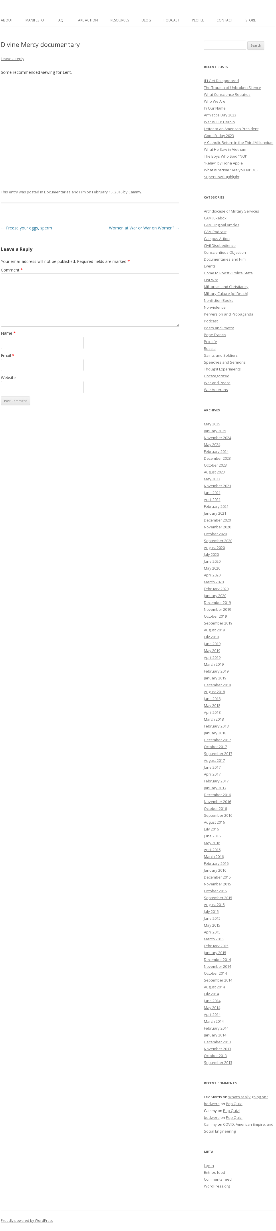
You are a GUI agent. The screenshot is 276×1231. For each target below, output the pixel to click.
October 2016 (215, 808)
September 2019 (218, 623)
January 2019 (215, 678)
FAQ (60, 20)
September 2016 (218, 815)
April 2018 (212, 712)
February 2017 (216, 781)
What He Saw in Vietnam (225, 149)
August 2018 (214, 691)
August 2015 (214, 904)
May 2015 (212, 925)
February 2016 (216, 863)
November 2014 (217, 966)
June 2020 (212, 561)
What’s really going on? (248, 1096)
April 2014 (212, 1014)
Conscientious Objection (225, 252)
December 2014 (217, 959)
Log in (209, 1165)
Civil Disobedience (220, 245)
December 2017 (217, 739)
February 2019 (216, 671)
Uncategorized (216, 375)
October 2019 (215, 616)
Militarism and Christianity (226, 286)
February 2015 (216, 945)
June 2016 (212, 835)
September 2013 (218, 1062)
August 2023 (214, 472)
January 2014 (215, 1035)
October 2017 (215, 746)
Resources (119, 20)
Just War (211, 279)
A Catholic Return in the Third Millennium (238, 142)
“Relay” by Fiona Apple (223, 163)
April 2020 (212, 575)
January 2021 (215, 513)
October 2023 (215, 465)
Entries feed (214, 1172)
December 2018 (217, 684)
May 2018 (212, 705)
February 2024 (216, 451)
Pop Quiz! (234, 1103)
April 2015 (212, 932)
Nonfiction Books (218, 300)
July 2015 (211, 911)
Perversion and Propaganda (228, 314)
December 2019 (217, 602)
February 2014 (216, 1028)
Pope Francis (215, 334)
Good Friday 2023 (219, 135)
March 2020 (214, 581)
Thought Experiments (222, 369)
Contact (225, 20)
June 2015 (212, 918)
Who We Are (214, 101)
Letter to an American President (231, 128)
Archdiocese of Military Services (231, 211)
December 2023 (217, 458)
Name (8, 333)
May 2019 (212, 650)
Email (7, 355)
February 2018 (216, 726)
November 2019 (217, 609)
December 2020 (217, 520)
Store (250, 20)
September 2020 (218, 540)
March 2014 (214, 1021)
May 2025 (212, 424)
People (198, 20)
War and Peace (217, 382)
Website (8, 377)
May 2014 (212, 1007)
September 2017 (218, 753)
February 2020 (216, 588)
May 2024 (212, 444)
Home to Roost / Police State (228, 272)
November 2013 (217, 1048)
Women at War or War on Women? (144, 228)
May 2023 (212, 478)
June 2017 (212, 767)
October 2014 (215, 973)
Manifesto (34, 20)
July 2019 (211, 636)
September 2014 (218, 980)
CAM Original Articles (221, 224)
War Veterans (216, 389)
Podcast (171, 20)
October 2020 (215, 533)
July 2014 (211, 993)
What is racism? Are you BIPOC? (231, 170)
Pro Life (210, 341)
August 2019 (214, 630)
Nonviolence (215, 307)
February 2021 (216, 506)
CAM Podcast (215, 231)
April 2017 (212, 774)
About (7, 20)
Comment (12, 270)
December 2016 (217, 794)
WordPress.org (217, 1186)
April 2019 (212, 657)
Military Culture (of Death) (226, 293)
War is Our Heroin (219, 121)
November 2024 (217, 437)
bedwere (212, 1103)
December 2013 (217, 1041)
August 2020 (214, 547)
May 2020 (212, 568)
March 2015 (214, 938)
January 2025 (215, 430)
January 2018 (215, 733)
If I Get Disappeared (221, 80)
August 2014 (214, 987)
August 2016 (214, 822)
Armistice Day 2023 (220, 115)
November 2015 (217, 884)
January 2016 (215, 870)
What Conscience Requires (227, 94)
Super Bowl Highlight (221, 176)
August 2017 (214, 760)
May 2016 (212, 842)
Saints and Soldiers (221, 355)
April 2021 (212, 499)
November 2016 (217, 801)
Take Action (87, 20)
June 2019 (212, 643)
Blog (146, 20)
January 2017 (215, 787)
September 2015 (218, 897)
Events (210, 266)
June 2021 (212, 492)
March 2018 (214, 719)
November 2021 (217, 485)
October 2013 (215, 1055)
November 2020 (217, 527)
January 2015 (215, 952)
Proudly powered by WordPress (27, 1220)
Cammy (134, 192)
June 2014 (212, 1000)
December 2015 (217, 877)
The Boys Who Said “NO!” (225, 156)
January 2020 (215, 595)
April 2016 (212, 849)
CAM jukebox (215, 218)
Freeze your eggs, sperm (26, 228)
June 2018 (212, 698)
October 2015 (215, 890)
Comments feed (218, 1179)
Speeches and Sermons (225, 362)
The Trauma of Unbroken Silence (232, 87)
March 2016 (214, 856)
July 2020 (211, 554)
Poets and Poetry (219, 327)
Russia (210, 348)
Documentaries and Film (65, 192)
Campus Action (217, 238)
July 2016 (211, 829)
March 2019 (214, 664)
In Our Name (215, 108)
